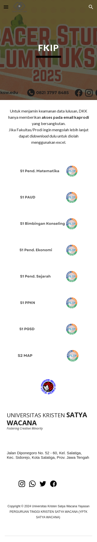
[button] (6, 7)
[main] (48, 50)
